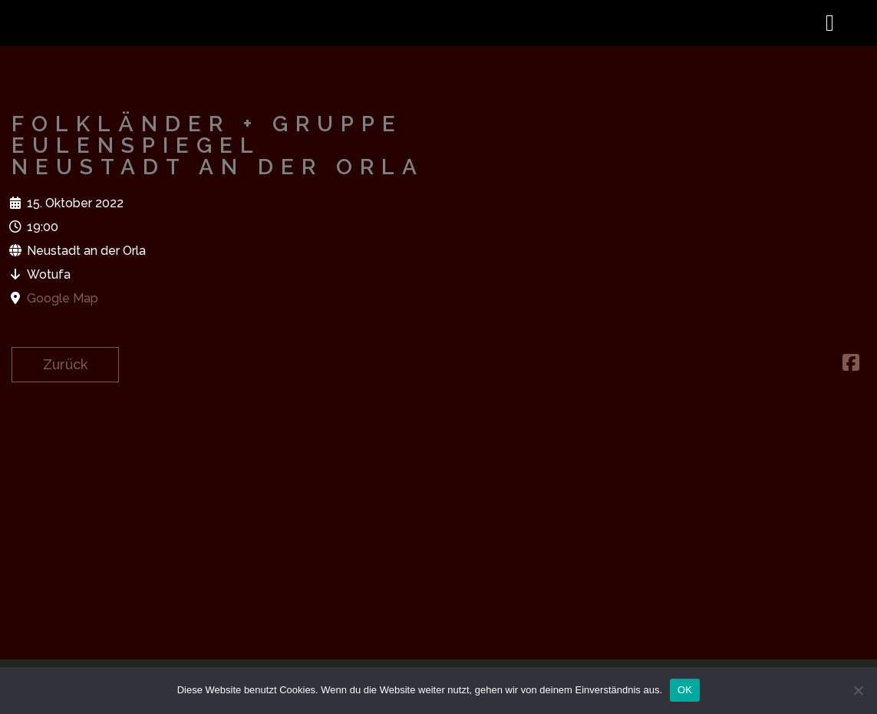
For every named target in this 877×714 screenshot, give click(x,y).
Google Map (62, 298)
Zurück (65, 364)
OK (685, 690)
